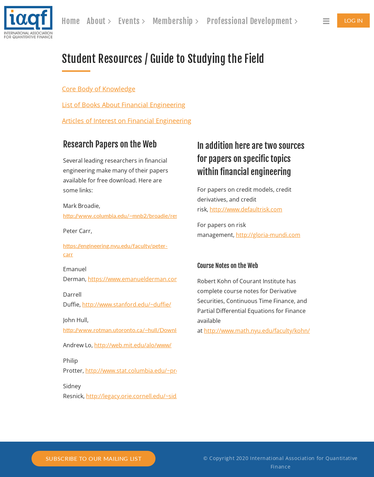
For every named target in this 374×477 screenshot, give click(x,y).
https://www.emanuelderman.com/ (135, 279)
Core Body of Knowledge (98, 89)
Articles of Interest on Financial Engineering (126, 120)
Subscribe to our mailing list (94, 458)
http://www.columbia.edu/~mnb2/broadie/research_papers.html (143, 215)
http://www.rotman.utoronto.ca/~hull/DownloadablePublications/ (146, 329)
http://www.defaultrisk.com (246, 209)
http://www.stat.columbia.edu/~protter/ (138, 370)
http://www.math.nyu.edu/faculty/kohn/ (257, 331)
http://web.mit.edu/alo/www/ (132, 345)
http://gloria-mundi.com (268, 235)
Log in (353, 20)
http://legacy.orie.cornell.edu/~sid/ (132, 396)
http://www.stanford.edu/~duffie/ (126, 304)
